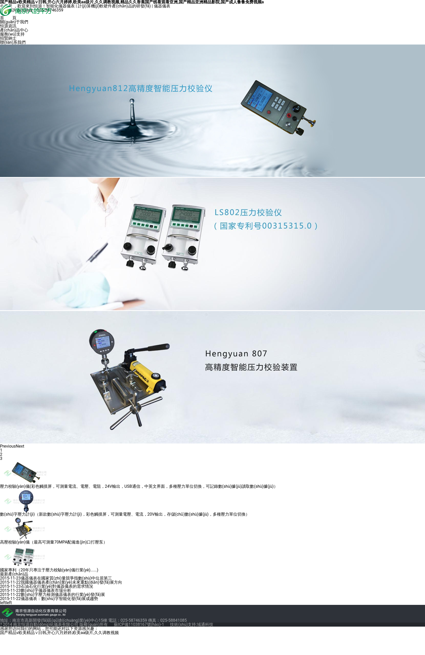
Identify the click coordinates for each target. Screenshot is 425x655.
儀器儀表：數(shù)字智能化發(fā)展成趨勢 (59, 598)
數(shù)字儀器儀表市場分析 (46, 590)
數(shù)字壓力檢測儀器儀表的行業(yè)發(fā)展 (63, 594)
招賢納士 (8, 38)
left (3, 602)
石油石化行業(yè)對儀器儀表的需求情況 (57, 586)
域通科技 (205, 624)
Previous (8, 446)
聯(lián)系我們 (13, 42)
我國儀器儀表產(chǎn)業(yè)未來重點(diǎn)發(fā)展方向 (71, 582)
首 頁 (8, 18)
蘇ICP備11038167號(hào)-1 (139, 624)
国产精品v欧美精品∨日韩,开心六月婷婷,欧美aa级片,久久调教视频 (59, 632)
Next (20, 446)
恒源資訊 (8, 26)
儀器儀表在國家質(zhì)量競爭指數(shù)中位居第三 (66, 578)
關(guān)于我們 (14, 22)
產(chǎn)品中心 (14, 30)
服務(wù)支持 (12, 34)
